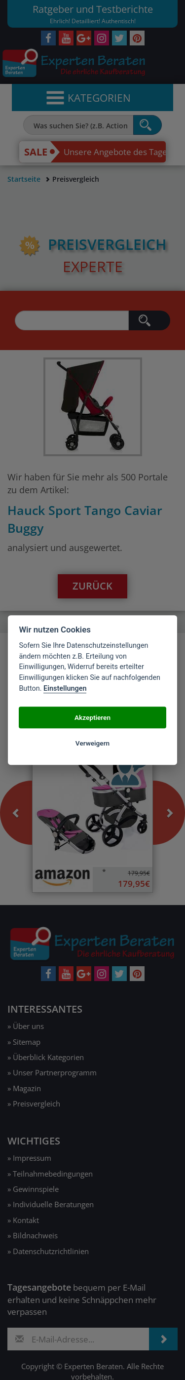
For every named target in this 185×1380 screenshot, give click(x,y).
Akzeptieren (92, 717)
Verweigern (92, 743)
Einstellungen (64, 688)
